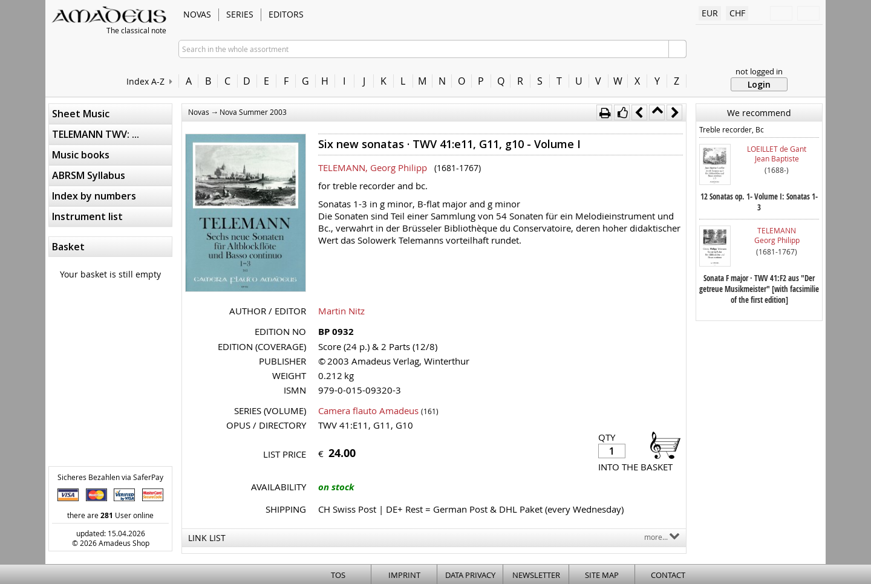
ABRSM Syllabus (88, 175)
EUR (709, 13)
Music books (80, 154)
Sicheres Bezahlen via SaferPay (110, 477)
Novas (197, 14)
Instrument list (87, 216)
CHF (737, 13)
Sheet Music (80, 113)
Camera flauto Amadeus (368, 410)
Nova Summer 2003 (253, 112)
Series (239, 14)
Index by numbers (94, 196)
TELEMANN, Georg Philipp (372, 167)
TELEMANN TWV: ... (95, 134)
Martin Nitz (341, 311)
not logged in (759, 71)
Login (759, 84)
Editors (286, 14)
